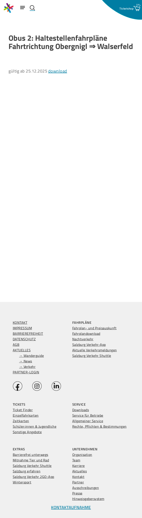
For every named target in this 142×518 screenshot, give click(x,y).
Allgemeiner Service (87, 420)
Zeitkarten (21, 420)
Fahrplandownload (86, 333)
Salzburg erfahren (27, 471)
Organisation (82, 454)
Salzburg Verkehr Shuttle (91, 355)
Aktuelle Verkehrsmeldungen (94, 350)
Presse (77, 493)
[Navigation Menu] (22, 7)
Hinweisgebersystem (88, 498)
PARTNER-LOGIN (26, 372)
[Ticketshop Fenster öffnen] (126, 8)
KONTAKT (20, 322)
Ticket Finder (23, 409)
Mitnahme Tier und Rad (31, 460)
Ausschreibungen (85, 487)
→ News (25, 361)
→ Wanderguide (31, 355)
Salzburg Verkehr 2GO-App (33, 476)
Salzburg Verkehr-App (89, 344)
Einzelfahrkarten (26, 415)
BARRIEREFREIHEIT (28, 333)
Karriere (78, 465)
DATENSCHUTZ (24, 339)
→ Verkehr (27, 366)
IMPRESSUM (22, 328)
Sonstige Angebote (27, 431)
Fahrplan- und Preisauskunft (94, 328)
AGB (16, 344)
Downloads (80, 409)
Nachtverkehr (83, 339)
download (57, 71)
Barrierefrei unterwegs (30, 454)
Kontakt (78, 476)
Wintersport (22, 482)
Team (76, 460)
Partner (78, 482)
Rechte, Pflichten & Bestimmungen (99, 426)
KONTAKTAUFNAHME (71, 507)
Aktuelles (79, 471)
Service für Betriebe (87, 415)
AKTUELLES (22, 350)
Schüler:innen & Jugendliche (35, 426)
